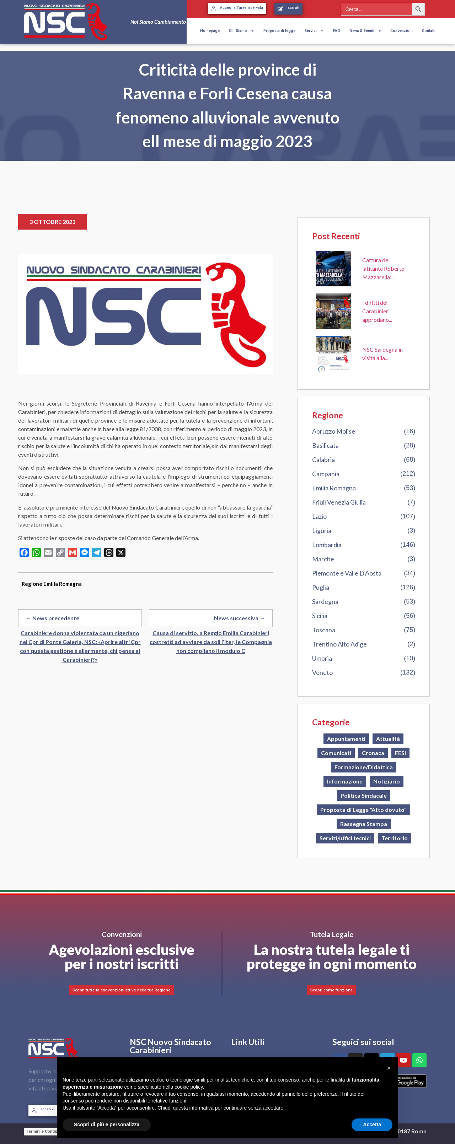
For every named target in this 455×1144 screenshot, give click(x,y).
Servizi (314, 31)
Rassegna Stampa (363, 823)
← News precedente (52, 618)
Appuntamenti (346, 738)
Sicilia (319, 616)
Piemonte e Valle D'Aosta (346, 573)
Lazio (319, 516)
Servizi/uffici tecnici (345, 838)
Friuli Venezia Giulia (339, 502)
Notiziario (386, 781)
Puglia (320, 587)
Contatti (428, 30)
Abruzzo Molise (333, 431)
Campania (325, 474)
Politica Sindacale (364, 795)
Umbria (322, 658)
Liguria (321, 530)
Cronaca (373, 752)
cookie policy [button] (189, 1087)
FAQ (336, 30)
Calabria (323, 459)
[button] (389, 1068)
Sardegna (325, 601)
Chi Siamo (241, 31)
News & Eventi (365, 31)
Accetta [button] (372, 1124)
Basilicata (325, 445)
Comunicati (336, 752)
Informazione (345, 781)
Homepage (210, 30)
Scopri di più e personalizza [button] (106, 1124)
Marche (323, 559)
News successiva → (239, 618)
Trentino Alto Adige (339, 644)
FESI (400, 752)
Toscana (323, 630)
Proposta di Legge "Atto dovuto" (363, 809)
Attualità (388, 738)
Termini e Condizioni (46, 1131)
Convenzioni (401, 30)
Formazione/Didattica (363, 767)
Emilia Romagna (334, 488)
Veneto (322, 672)
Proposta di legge (279, 30)
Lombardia (327, 545)
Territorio (394, 838)
